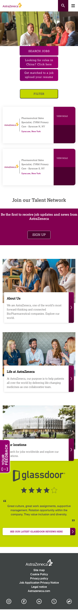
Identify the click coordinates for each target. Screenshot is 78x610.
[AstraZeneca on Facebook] (23, 601)
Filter (39, 93)
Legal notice (39, 587)
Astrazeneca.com (39, 591)
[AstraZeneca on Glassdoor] (69, 601)
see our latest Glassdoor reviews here (42, 531)
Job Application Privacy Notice (39, 582)
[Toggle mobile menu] (73, 5)
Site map (39, 570)
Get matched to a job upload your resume (39, 75)
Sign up (39, 235)
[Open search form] (63, 5)
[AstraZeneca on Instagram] (8, 601)
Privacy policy (39, 578)
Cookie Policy (39, 574)
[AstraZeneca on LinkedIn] (39, 601)
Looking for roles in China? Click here (39, 62)
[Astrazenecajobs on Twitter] (54, 601)
